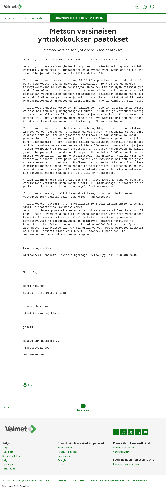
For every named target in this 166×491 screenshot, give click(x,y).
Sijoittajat (7, 464)
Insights (6, 460)
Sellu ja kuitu (65, 447)
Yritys (5, 447)
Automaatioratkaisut (124, 447)
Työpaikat (7, 451)
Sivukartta (8, 480)
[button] (9, 18)
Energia (62, 460)
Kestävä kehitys (11, 456)
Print (28, 385)
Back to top (83, 407)
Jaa (5, 407)
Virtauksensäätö (122, 451)
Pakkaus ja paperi (67, 451)
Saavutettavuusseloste (84, 480)
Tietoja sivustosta (26, 480)
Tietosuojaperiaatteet (112, 480)
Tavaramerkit (62, 480)
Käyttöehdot (46, 480)
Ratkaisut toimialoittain (126, 464)
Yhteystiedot (9, 468)
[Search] (152, 7)
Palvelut (62, 464)
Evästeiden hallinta (137, 480)
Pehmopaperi (65, 456)
